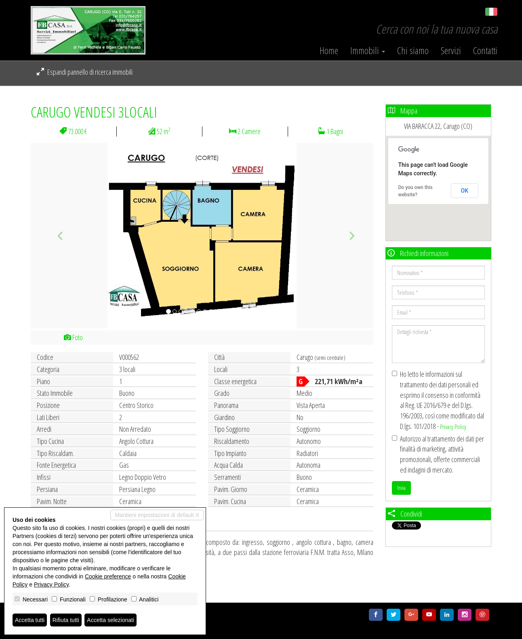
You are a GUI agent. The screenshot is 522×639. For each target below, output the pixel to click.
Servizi (451, 50)
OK (465, 190)
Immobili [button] (367, 50)
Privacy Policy (453, 426)
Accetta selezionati (110, 620)
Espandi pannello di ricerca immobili (85, 72)
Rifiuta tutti (66, 620)
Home (329, 50)
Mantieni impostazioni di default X (157, 515)
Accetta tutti (29, 620)
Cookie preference (108, 576)
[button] (56, 235)
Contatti (485, 50)
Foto (73, 337)
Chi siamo (413, 50)
